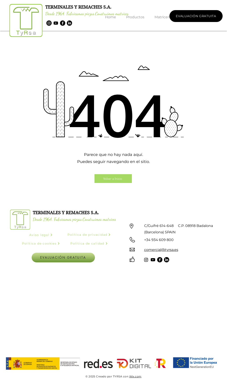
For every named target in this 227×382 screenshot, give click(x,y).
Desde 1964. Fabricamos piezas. (70, 13)
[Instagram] (49, 23)
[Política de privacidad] (89, 234)
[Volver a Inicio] (113, 178)
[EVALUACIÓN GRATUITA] (196, 16)
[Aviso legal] (41, 235)
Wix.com (135, 376)
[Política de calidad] (89, 243)
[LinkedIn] (69, 23)
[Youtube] (55, 23)
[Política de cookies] (41, 243)
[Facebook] (62, 23)
